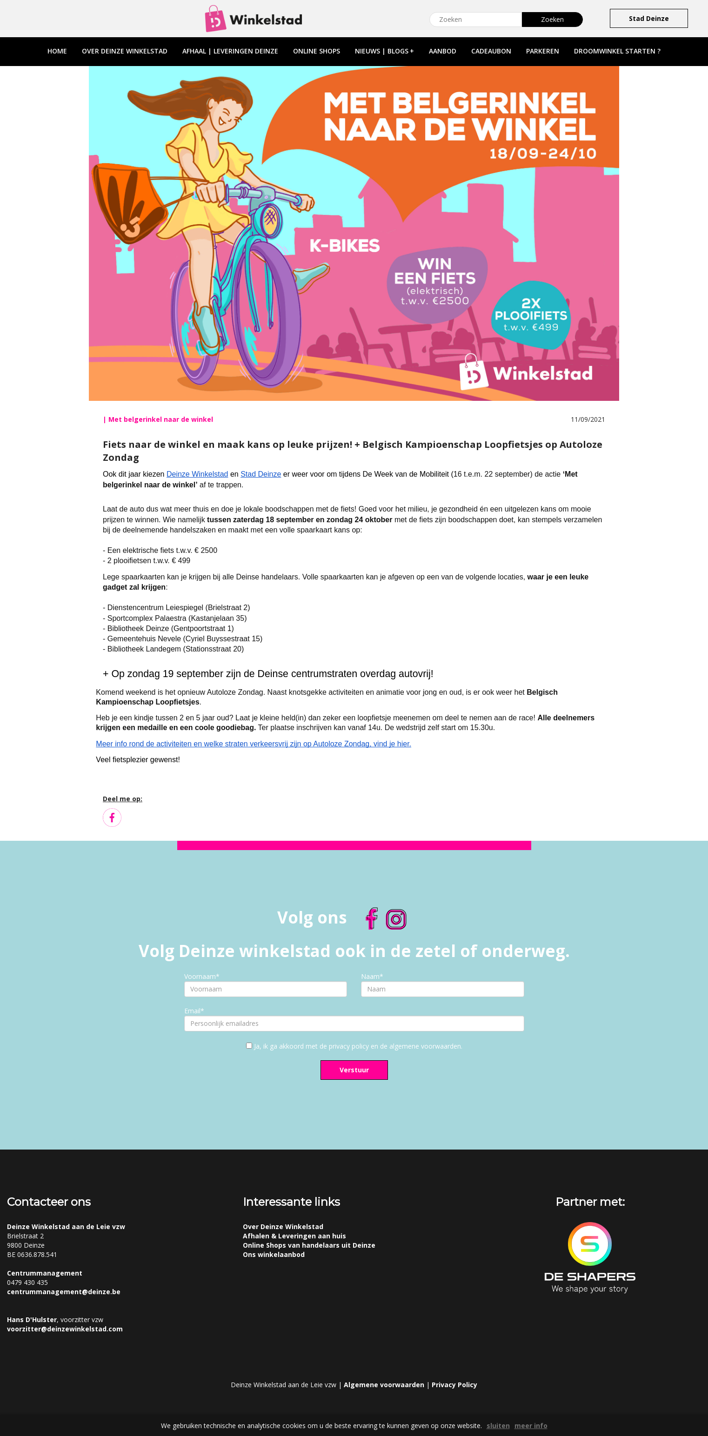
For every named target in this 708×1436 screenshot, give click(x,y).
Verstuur (354, 1069)
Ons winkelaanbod (274, 1254)
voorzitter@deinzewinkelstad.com (65, 1328)
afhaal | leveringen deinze (230, 51)
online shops (316, 51)
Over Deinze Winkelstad (283, 1226)
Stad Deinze (649, 18)
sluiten (498, 1425)
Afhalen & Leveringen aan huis (294, 1235)
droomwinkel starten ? (617, 51)
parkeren (542, 51)
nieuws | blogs (384, 51)
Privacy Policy (454, 1384)
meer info (531, 1425)
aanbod (442, 51)
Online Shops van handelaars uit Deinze (309, 1245)
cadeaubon (491, 51)
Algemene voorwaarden (384, 1384)
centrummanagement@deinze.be (63, 1291)
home (57, 51)
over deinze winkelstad (124, 51)
